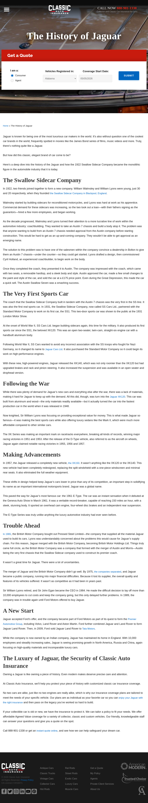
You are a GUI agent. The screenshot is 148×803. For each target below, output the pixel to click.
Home (6, 125)
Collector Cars (47, 784)
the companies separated (109, 571)
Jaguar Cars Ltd (54, 349)
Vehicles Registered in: (59, 71)
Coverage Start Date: (96, 71)
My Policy (95, 773)
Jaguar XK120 (118, 396)
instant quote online (48, 730)
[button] (6, 9)
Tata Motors (89, 628)
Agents (94, 778)
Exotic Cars (71, 778)
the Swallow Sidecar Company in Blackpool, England (81, 193)
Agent (18, 80)
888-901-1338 (127, 8)
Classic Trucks (47, 773)
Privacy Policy (27, 780)
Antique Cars (47, 768)
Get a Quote (96, 768)
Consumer (20, 75)
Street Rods (71, 773)
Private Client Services (102, 784)
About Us (95, 789)
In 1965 (7, 534)
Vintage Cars (46, 778)
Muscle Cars (71, 789)
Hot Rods (45, 789)
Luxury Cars (71, 784)
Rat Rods (70, 768)
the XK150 (74, 463)
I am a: (14, 70)
